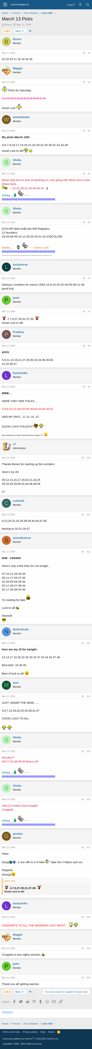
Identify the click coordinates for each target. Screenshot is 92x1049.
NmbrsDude (21, 629)
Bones (8, 24)
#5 (89, 222)
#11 (88, 514)
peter (16, 297)
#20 (88, 977)
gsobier (18, 833)
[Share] (84, 53)
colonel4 (18, 500)
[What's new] (80, 4)
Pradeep (18, 332)
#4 (89, 173)
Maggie (18, 68)
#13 (88, 643)
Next (20, 31)
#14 (88, 696)
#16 (88, 799)
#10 (88, 457)
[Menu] (5, 4)
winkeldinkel (21, 117)
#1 (89, 53)
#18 (88, 917)
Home (51, 1031)
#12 (88, 551)
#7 (89, 311)
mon (16, 682)
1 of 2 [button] (7, 31)
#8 (89, 346)
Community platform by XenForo (31, 1039)
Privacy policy (30, 1031)
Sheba (17, 160)
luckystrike (20, 372)
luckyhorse (20, 264)
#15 (88, 751)
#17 (88, 847)
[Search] (87, 4)
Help (42, 1031)
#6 (89, 278)
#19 (88, 948)
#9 (89, 387)
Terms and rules (11, 1031)
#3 (89, 131)
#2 (89, 82)
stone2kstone (22, 537)
